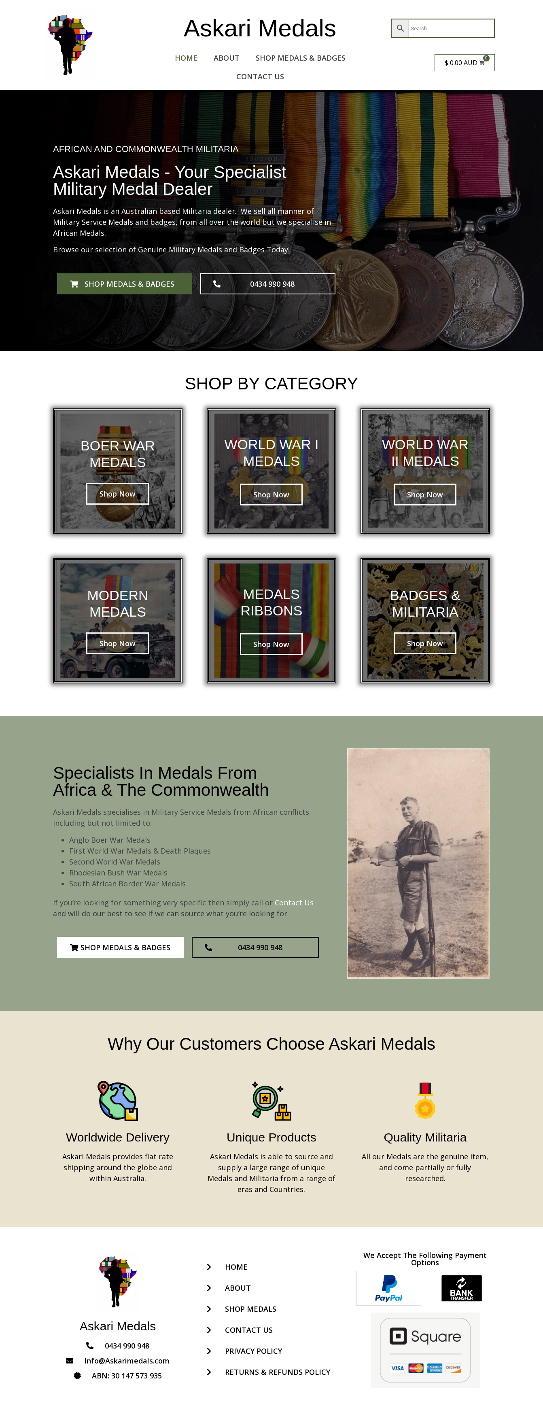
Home (186, 58)
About (227, 58)
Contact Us (260, 76)
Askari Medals (260, 28)
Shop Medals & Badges (301, 58)
